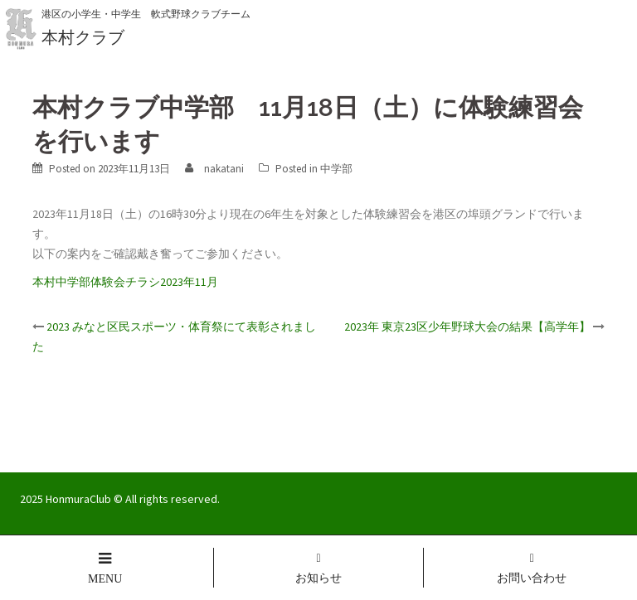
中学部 (336, 169)
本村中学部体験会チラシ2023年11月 (125, 281)
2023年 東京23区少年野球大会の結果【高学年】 (467, 326)
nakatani (224, 169)
